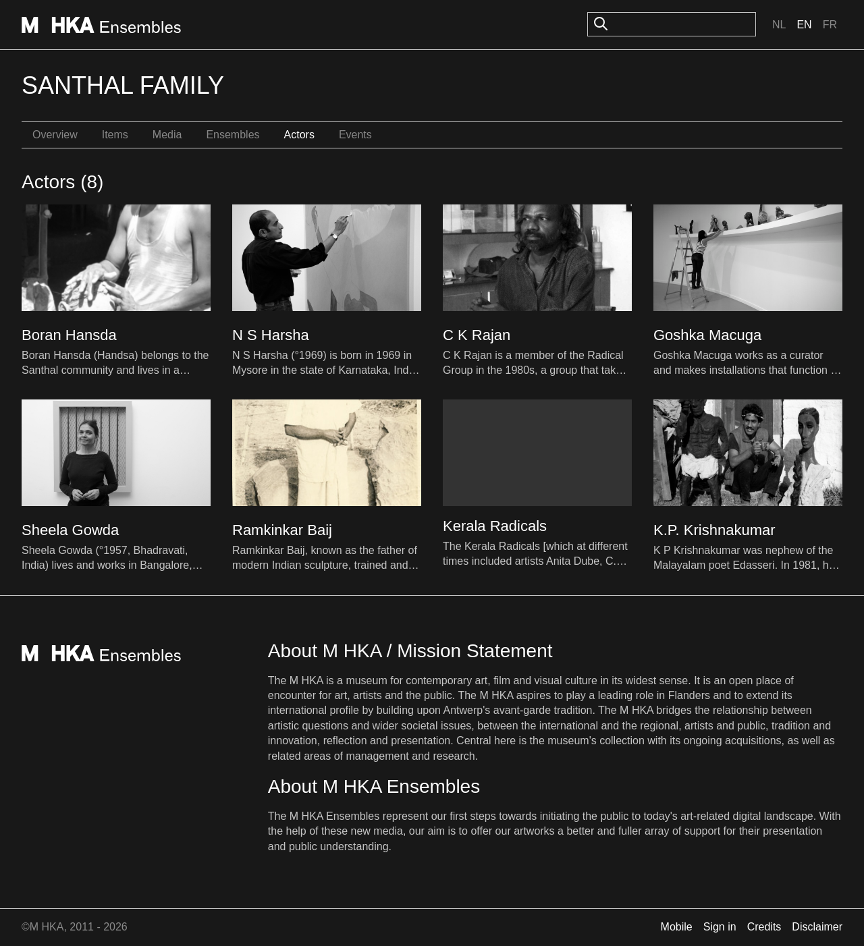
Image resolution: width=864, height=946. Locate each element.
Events (355, 134)
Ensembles (232, 134)
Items (115, 134)
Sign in (719, 927)
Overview (55, 134)
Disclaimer (817, 927)
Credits (764, 927)
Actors (299, 134)
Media (167, 134)
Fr (830, 24)
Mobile (677, 927)
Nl (779, 24)
